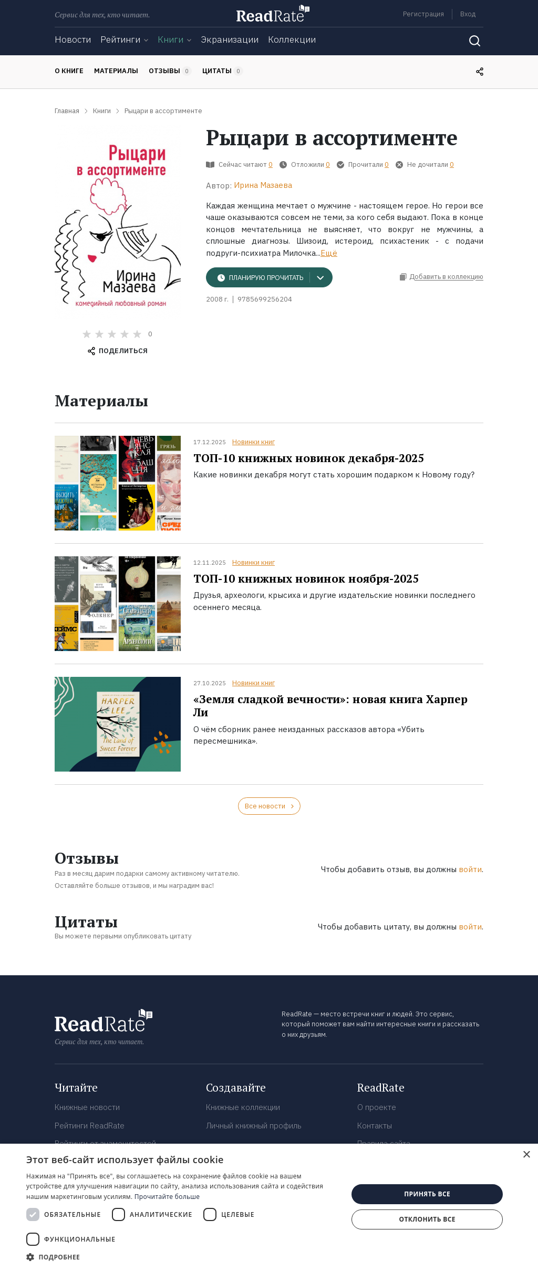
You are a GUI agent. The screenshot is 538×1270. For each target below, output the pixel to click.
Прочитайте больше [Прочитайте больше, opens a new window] (167, 1196)
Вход (467, 13)
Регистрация (423, 13)
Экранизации (229, 39)
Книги (170, 39)
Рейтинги (120, 39)
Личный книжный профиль (254, 1126)
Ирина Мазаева (263, 185)
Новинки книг (253, 441)
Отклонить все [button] (427, 1219)
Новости (73, 39)
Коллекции (292, 39)
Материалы (116, 70)
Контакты (374, 1126)
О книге (69, 70)
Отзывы (170, 71)
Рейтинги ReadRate (90, 1126)
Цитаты (222, 71)
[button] (182, 1257)
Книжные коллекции (243, 1107)
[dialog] (269, 1207)
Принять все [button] (427, 1193)
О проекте (376, 1107)
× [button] (526, 1155)
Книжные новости (87, 1107)
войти (470, 869)
